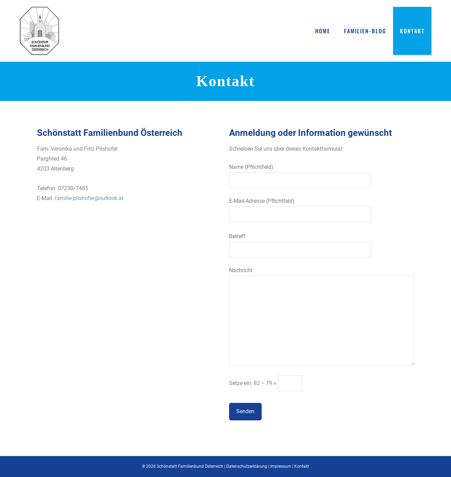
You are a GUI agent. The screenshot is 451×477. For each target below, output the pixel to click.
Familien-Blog (365, 31)
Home (322, 31)
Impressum (280, 466)
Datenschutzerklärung (246, 466)
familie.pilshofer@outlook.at (89, 198)
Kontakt (412, 31)
